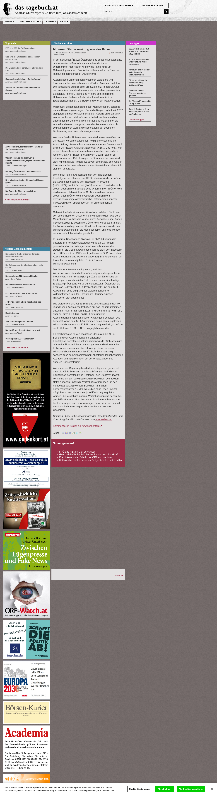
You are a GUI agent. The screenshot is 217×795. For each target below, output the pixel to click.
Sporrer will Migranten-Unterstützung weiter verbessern (139, 61)
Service (64, 21)
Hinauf (117, 576)
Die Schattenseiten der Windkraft (20, 285)
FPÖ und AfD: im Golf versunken (77, 451)
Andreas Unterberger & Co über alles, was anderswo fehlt (51, 13)
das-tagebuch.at (36, 7)
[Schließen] (212, 791)
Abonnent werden (152, 5)
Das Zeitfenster (12, 313)
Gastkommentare (30, 21)
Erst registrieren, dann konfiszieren (21, 293)
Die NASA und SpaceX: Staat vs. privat (22, 330)
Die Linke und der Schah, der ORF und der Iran (85, 457)
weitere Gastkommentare (18, 248)
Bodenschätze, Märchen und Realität (21, 276)
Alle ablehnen (164, 791)
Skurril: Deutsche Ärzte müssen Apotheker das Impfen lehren (139, 111)
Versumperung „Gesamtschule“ (19, 339)
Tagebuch (10, 21)
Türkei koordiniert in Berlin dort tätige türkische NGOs (138, 82)
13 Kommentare (117, 53)
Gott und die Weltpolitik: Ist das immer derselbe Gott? (88, 454)
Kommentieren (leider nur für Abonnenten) (76, 426)
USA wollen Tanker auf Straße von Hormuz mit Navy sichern (139, 51)
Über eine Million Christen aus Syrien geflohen (137, 93)
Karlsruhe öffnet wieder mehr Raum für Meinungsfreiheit (139, 72)
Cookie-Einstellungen (139, 791)
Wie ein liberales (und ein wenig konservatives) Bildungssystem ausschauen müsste (25, 160)
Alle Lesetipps (137, 119)
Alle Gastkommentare (17, 347)
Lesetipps (50, 21)
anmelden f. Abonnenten (118, 5)
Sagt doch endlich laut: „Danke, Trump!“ (23, 79)
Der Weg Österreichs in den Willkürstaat (23, 171)
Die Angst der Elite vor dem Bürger (20, 191)
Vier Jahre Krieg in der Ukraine (19, 322)
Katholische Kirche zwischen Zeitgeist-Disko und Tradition (91, 460)
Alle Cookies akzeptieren (191, 791)
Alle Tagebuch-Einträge (18, 200)
